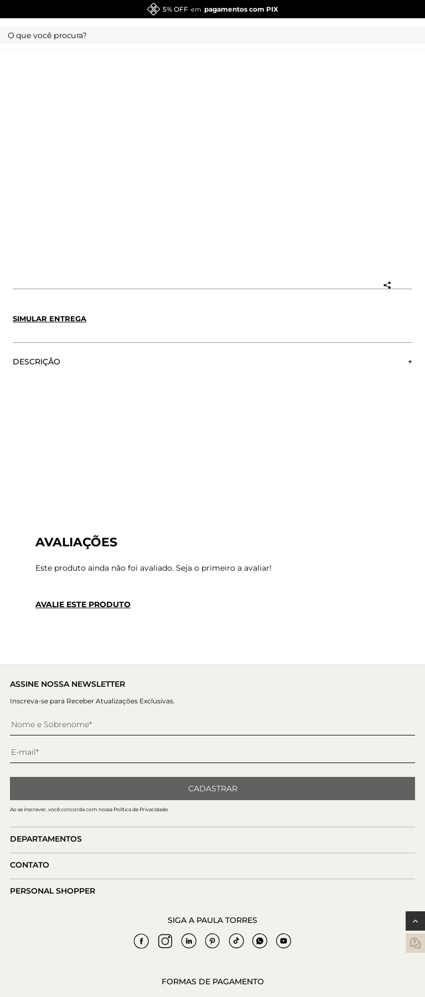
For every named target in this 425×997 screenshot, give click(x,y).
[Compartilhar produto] (387, 285)
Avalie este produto (83, 604)
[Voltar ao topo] (415, 921)
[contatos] (415, 943)
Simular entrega (49, 318)
